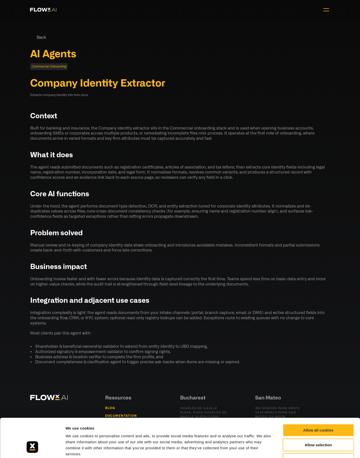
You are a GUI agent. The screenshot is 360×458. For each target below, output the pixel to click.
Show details (262, 448)
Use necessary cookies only (318, 426)
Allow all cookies (318, 397)
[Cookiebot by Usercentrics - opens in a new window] (32, 448)
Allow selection (318, 412)
